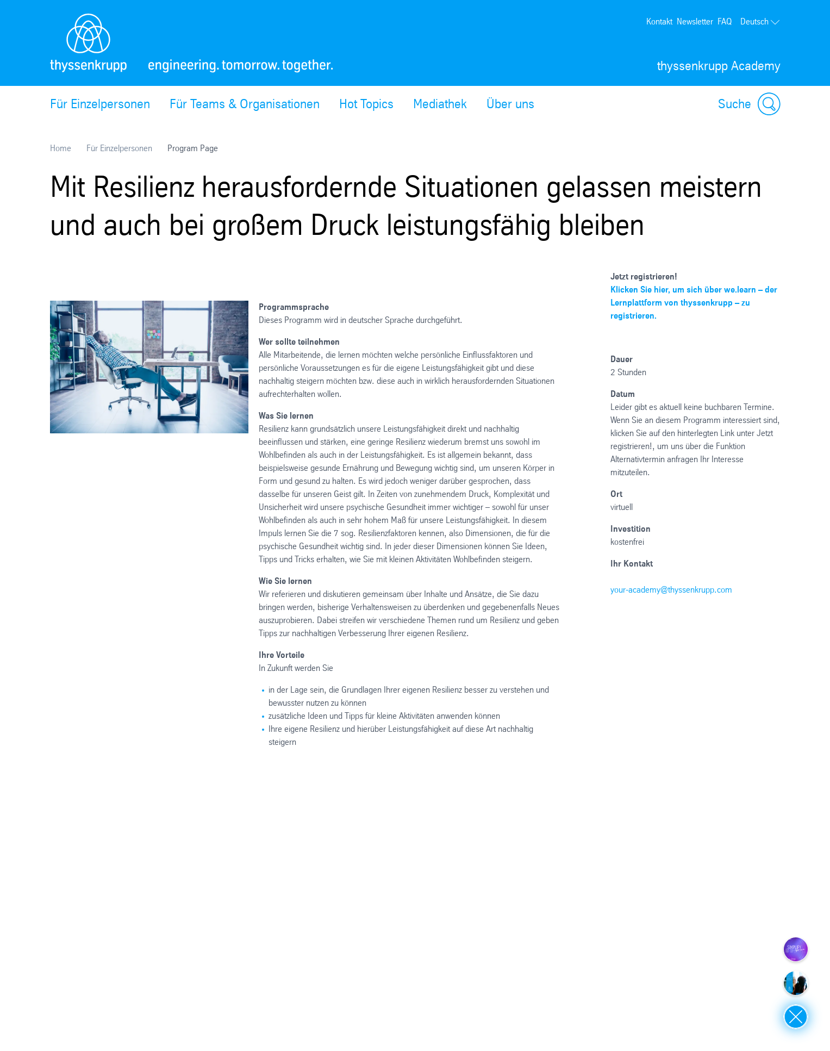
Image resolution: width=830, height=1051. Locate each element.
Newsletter (695, 21)
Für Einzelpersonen (100, 103)
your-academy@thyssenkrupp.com (671, 589)
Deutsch (760, 21)
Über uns (510, 103)
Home (60, 148)
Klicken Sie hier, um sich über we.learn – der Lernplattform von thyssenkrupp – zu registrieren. (693, 302)
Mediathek (440, 103)
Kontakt (659, 21)
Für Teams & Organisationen (245, 103)
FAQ (724, 21)
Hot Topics (366, 103)
